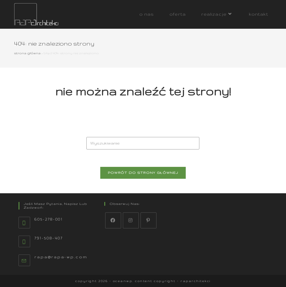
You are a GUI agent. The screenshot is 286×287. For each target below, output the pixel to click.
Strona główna (27, 53)
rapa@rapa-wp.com (60, 257)
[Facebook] (113, 220)
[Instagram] (131, 220)
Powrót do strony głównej (143, 172)
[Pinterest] (148, 220)
